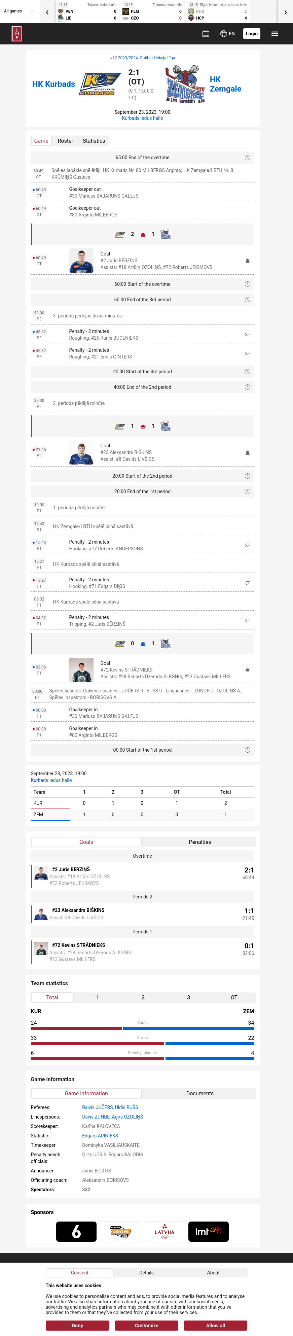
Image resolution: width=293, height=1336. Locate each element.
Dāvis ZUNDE (96, 1117)
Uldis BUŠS (126, 1107)
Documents (200, 1093)
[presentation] (47, 11)
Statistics (94, 141)
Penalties (200, 842)
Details (146, 1272)
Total (52, 997)
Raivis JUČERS (97, 1107)
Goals (86, 842)
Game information (86, 1093)
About (213, 1272)
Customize (146, 1325)
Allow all (215, 1325)
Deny (77, 1325)
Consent (79, 1272)
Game (41, 141)
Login (252, 33)
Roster (65, 141)
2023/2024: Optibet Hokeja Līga (146, 58)
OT (234, 997)
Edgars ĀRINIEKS (100, 1135)
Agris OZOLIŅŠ (127, 1117)
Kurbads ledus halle (142, 118)
